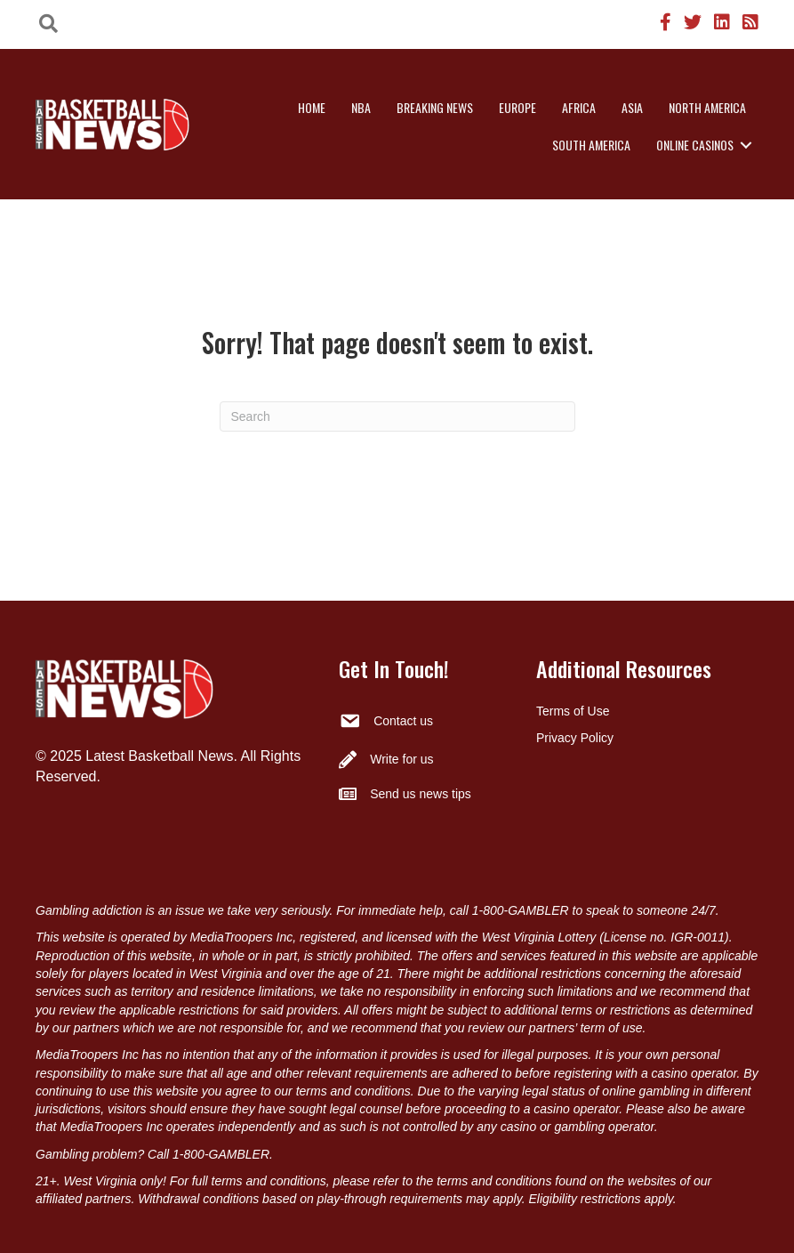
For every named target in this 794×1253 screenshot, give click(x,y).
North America (707, 107)
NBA (361, 107)
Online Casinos (695, 144)
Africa (579, 107)
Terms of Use (572, 711)
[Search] (397, 416)
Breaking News (435, 107)
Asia (632, 107)
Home (311, 107)
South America (591, 144)
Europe (517, 107)
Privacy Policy (575, 738)
